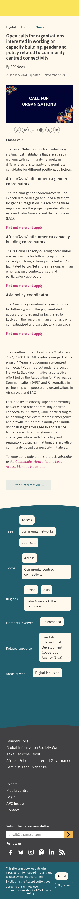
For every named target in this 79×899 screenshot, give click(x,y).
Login (11, 797)
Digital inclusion (47, 673)
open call (29, 543)
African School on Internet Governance (38, 760)
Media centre (17, 790)
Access (27, 520)
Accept (62, 878)
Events (11, 784)
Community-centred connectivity (39, 572)
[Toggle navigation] (70, 7)
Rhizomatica (51, 622)
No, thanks (64, 888)
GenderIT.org (17, 741)
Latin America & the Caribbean (41, 603)
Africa (31, 590)
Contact (12, 810)
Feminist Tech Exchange (26, 767)
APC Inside (15, 803)
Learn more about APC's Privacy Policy (31, 894)
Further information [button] (28, 485)
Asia (46, 590)
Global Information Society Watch (34, 747)
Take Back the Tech (22, 754)
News (40, 27)
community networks (37, 531)
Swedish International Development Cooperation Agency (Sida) (52, 647)
